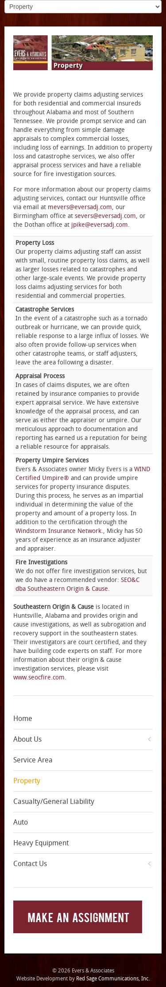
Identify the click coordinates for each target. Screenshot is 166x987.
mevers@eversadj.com (80, 207)
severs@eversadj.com (105, 216)
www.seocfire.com (39, 677)
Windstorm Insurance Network (58, 531)
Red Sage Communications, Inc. (113, 979)
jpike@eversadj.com (99, 225)
